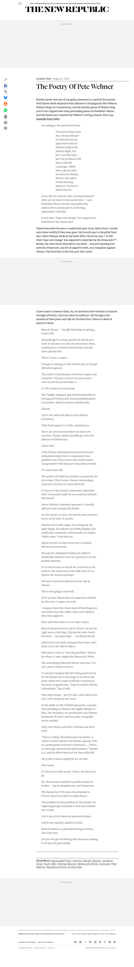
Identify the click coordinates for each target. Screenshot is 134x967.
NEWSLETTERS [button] (82, 3)
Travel (78, 934)
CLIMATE (58, 3)
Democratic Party (87, 864)
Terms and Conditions (39, 948)
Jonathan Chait (43, 78)
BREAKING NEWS (41, 3)
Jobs (106, 934)
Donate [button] (89, 934)
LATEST (32, 3)
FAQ (99, 934)
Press (102, 934)
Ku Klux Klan (74, 867)
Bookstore (84, 934)
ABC (54, 864)
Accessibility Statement (25, 948)
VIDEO (99, 3)
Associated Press (70, 125)
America (77, 860)
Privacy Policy (51, 948)
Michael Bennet (67, 864)
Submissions (112, 934)
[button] (5, 80)
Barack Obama (92, 860)
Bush (47, 864)
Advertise (94, 934)
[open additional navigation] (20, 4)
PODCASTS (91, 3)
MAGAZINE (72, 3)
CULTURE (65, 3)
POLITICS (51, 3)
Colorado (104, 864)
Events (74, 934)
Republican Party (56, 867)
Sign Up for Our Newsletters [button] (45, 942)
